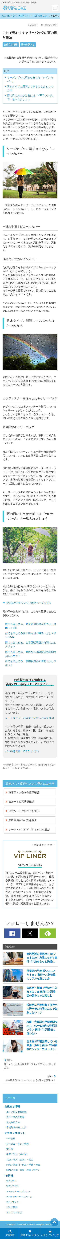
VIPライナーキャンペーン (19, 1197)
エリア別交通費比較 (16, 1112)
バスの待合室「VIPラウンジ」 (22, 751)
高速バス (6, 16)
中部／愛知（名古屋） (17, 1154)
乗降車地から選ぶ (30, 1233)
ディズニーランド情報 (17, 1144)
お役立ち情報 (10, 44)
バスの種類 (12, 1207)
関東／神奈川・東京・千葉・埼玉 (23, 1165)
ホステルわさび (14, 1212)
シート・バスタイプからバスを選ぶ (28, 829)
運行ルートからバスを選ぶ (22, 811)
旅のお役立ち (28, 44)
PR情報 (8, 1175)
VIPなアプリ (12, 1186)
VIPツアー (11, 1181)
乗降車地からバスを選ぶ (21, 820)
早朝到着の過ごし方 (16, 1127)
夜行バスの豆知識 (15, 1117)
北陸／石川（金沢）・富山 (19, 1159)
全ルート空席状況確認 (20, 801)
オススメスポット (14, 1133)
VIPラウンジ (12, 1202)
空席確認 (9, 1233)
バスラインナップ (50, 1233)
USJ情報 (10, 1138)
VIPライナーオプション (18, 1191)
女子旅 (9, 1149)
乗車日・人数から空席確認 (22, 792)
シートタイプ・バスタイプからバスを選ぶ (29, 718)
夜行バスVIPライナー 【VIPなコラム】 (30, 16)
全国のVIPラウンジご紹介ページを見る (29, 602)
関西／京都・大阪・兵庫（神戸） (23, 1170)
